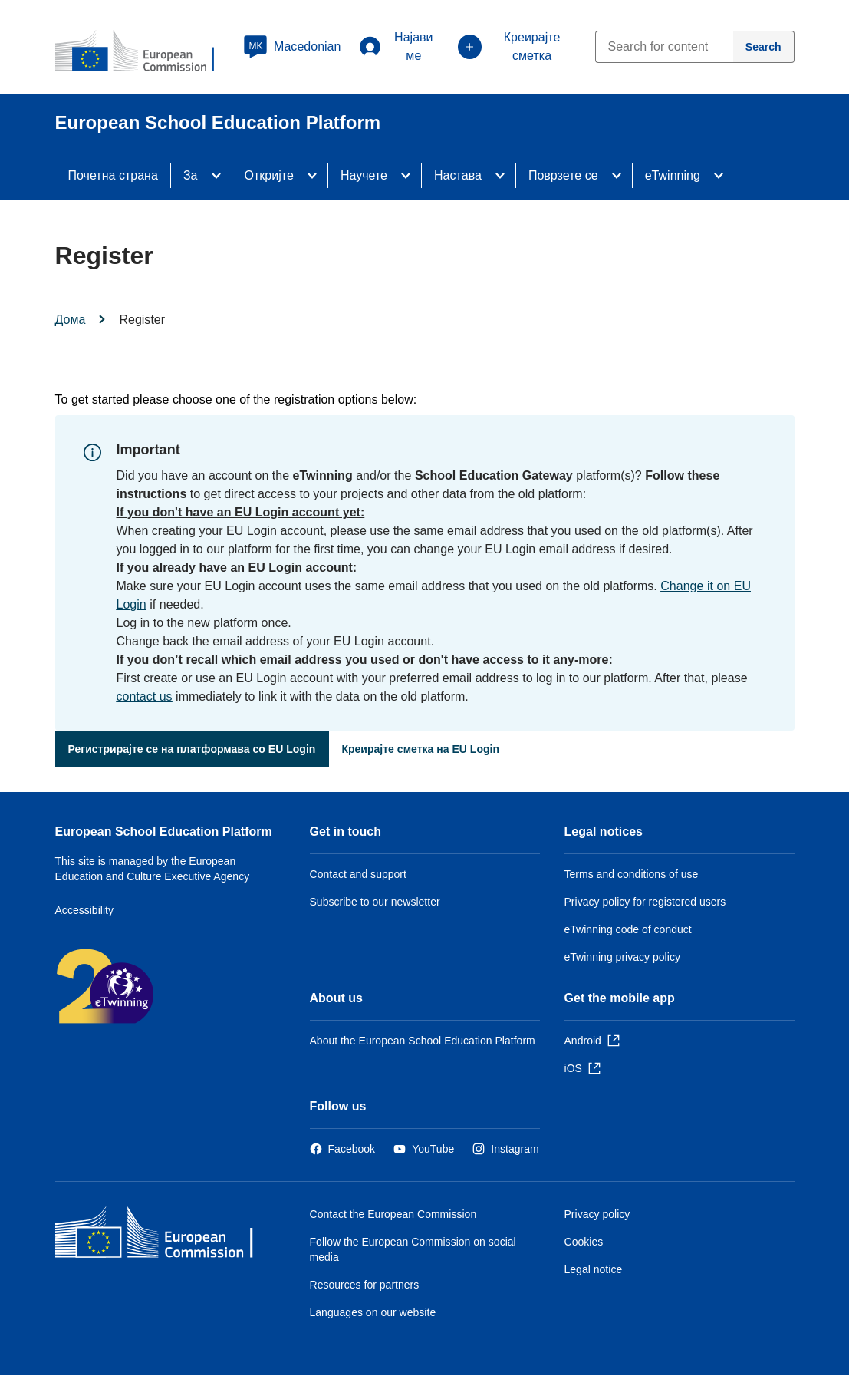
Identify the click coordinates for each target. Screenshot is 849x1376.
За (190, 175)
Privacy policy (597, 1214)
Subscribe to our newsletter (375, 902)
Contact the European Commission (393, 1214)
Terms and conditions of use (631, 874)
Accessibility (84, 910)
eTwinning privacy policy (622, 957)
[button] (292, 47)
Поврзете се (563, 175)
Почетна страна (113, 175)
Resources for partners (365, 1285)
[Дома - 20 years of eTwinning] (155, 988)
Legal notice (593, 1269)
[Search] (764, 47)
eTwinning (672, 175)
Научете (364, 175)
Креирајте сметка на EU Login (420, 749)
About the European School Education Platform (422, 1040)
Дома (70, 319)
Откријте (269, 175)
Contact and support (358, 874)
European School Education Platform (163, 831)
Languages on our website (373, 1312)
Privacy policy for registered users (645, 902)
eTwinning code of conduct (628, 929)
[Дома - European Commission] (166, 1235)
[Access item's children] (221, 175)
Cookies (584, 1242)
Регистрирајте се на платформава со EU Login (192, 749)
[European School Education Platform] (145, 52)
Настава (458, 175)
